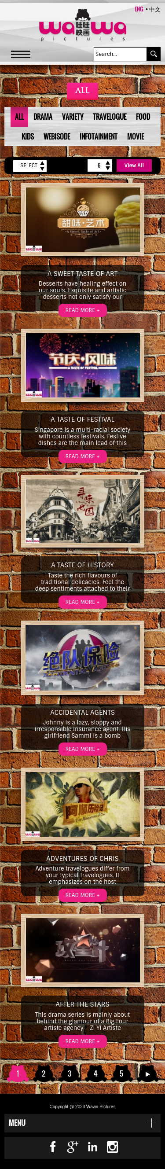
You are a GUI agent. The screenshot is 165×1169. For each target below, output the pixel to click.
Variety (72, 116)
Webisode (57, 136)
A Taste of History (82, 565)
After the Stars (83, 1004)
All (19, 116)
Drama (42, 116)
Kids (28, 136)
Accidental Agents (82, 712)
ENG (139, 8)
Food (143, 116)
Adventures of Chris (82, 858)
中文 (155, 8)
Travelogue (109, 116)
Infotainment (98, 136)
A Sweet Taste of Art (82, 273)
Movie (135, 136)
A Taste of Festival (82, 419)
